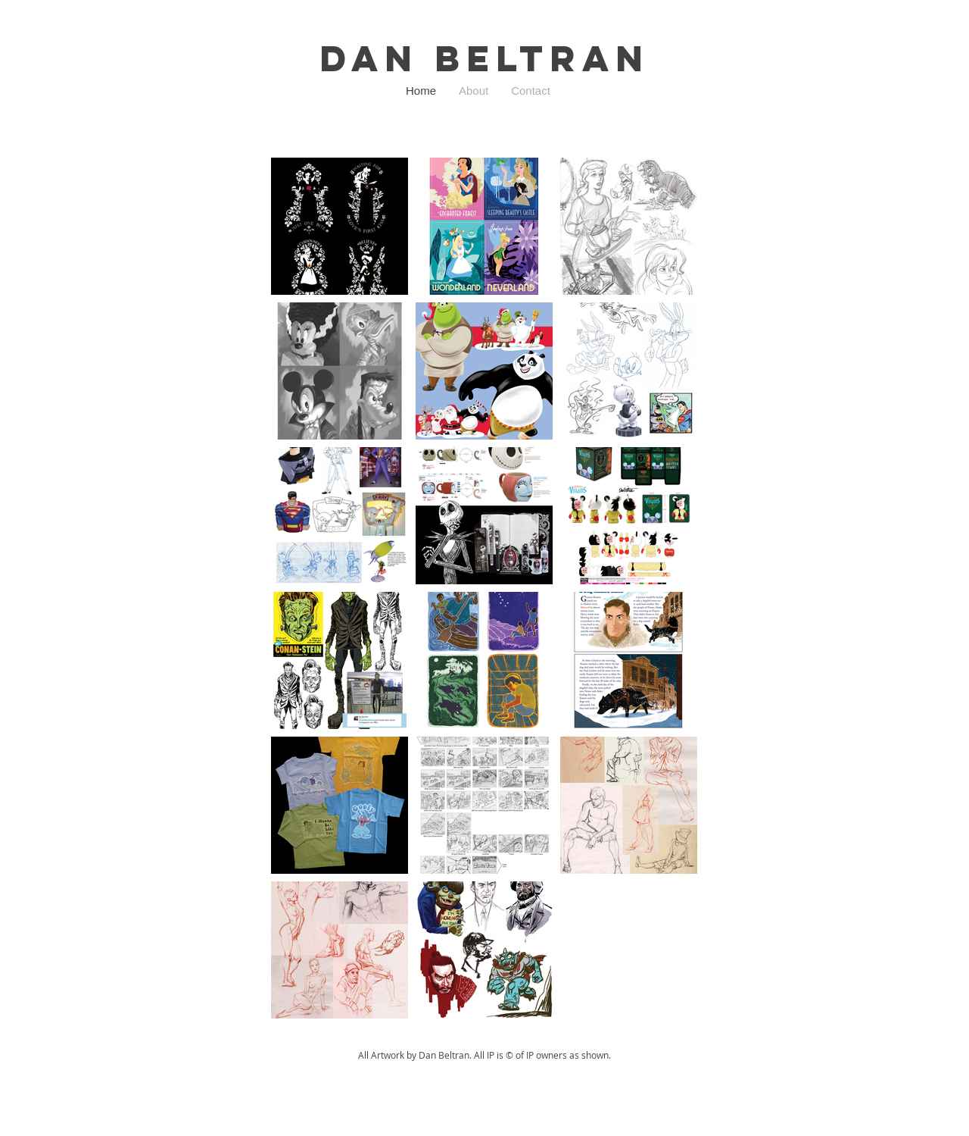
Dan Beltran (484, 58)
